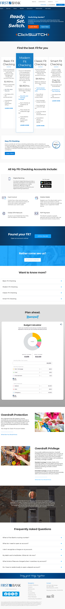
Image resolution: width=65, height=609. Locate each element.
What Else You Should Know (9, 434)
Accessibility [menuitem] (31, 593)
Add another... (15, 379)
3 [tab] (36, 516)
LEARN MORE (9, 108)
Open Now (44, 27)
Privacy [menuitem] (30, 591)
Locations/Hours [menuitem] (42, 1)
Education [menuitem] (30, 8)
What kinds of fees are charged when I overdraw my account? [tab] (32, 561)
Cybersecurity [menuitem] (32, 595)
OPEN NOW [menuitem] (39, 8)
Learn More (33, 27)
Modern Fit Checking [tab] (32, 287)
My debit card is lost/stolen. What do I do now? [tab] (32, 555)
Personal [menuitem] (44, 4)
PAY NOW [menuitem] (48, 8)
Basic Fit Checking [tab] (32, 281)
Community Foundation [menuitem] (35, 598)
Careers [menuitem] (30, 587)
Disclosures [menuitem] (31, 589)
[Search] (59, 2)
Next (62, 505)
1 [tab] (29, 516)
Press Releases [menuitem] (32, 597)
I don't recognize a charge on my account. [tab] (32, 549)
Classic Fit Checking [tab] (32, 293)
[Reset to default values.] (61, 324)
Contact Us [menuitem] (50, 1)
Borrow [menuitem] (8, 8)
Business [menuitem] (52, 4)
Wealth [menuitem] (22, 8)
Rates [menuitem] (15, 8)
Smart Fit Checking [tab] (32, 299)
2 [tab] (32, 516)
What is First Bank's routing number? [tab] (32, 538)
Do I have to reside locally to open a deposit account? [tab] (32, 567)
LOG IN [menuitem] (60, 4)
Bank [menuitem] (1, 8)
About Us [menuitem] (34, 1)
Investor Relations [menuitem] (33, 585)
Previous (3, 505)
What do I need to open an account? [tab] (32, 544)
